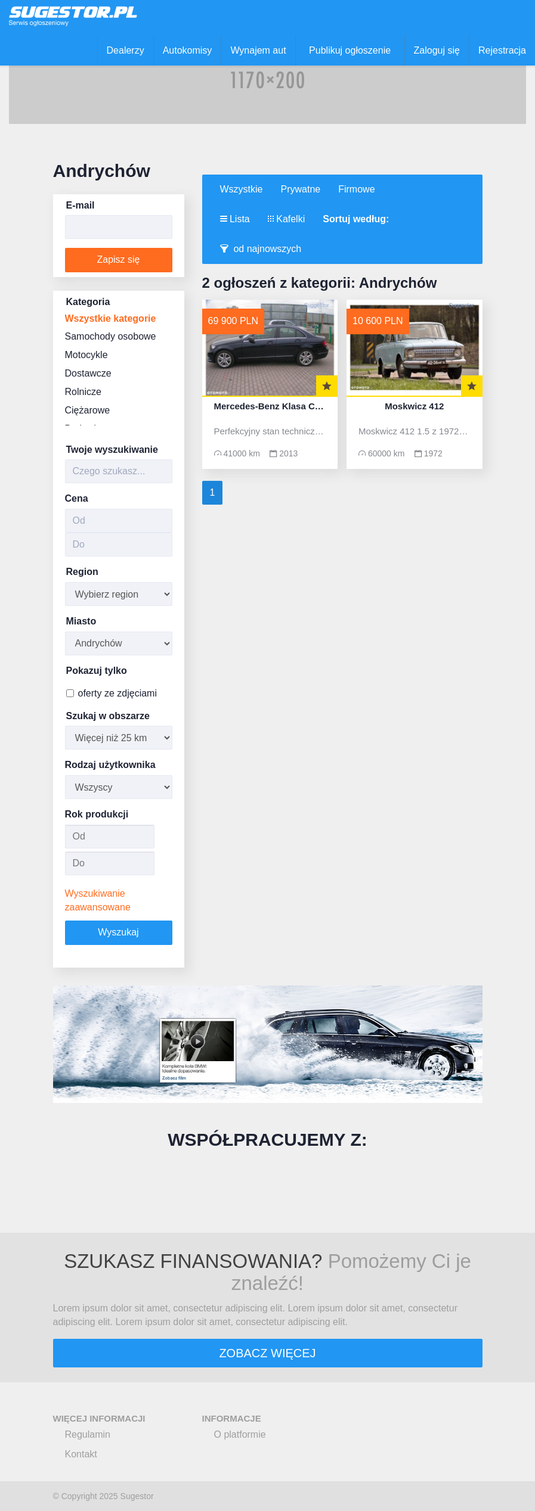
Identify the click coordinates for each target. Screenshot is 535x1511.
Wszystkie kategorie (110, 318)
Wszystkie (241, 189)
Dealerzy (125, 50)
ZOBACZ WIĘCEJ (267, 1353)
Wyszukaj (118, 932)
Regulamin (87, 1434)
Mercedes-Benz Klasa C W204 (270, 406)
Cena (76, 498)
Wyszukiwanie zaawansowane (98, 900)
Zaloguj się (437, 50)
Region (82, 572)
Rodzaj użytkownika (110, 765)
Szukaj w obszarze (108, 716)
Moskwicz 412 (414, 406)
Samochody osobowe (110, 336)
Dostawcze (88, 373)
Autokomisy (187, 50)
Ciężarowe (87, 410)
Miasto (81, 621)
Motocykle (86, 355)
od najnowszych (261, 249)
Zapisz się (118, 259)
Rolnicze (83, 392)
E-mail (80, 205)
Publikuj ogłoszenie (350, 50)
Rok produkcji (97, 814)
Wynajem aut (258, 50)
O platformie (240, 1434)
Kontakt (81, 1454)
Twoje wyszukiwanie (112, 449)
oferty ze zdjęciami (111, 693)
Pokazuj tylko (96, 671)
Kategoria (88, 302)
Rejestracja (502, 50)
